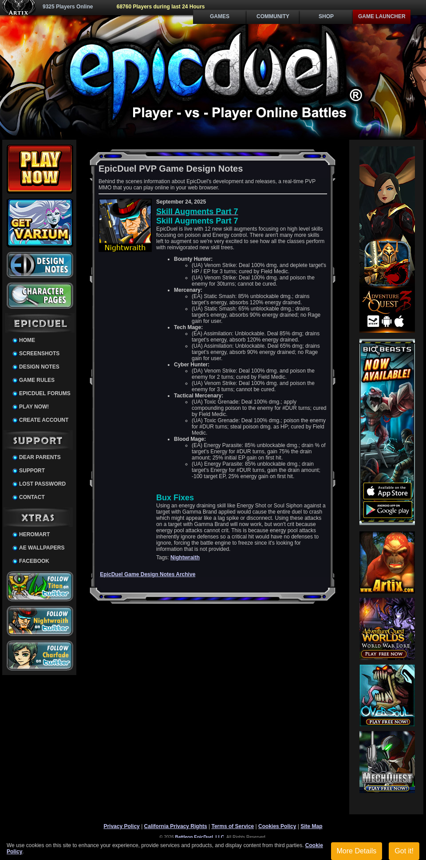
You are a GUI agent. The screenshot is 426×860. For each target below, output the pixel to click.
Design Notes (39, 367)
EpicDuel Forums (45, 393)
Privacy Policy (121, 826)
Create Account (43, 420)
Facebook (34, 561)
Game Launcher (382, 16)
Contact (32, 497)
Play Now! (34, 407)
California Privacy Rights (175, 826)
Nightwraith (185, 557)
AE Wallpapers (41, 548)
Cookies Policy (277, 826)
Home (27, 340)
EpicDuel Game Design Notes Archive (147, 574)
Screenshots (39, 353)
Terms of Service (232, 826)
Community (272, 16)
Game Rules (37, 380)
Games (219, 16)
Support (32, 470)
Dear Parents (40, 457)
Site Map (311, 826)
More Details (357, 851)
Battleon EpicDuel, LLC (200, 837)
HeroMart (34, 534)
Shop (326, 16)
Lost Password (42, 484)
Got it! (404, 851)
